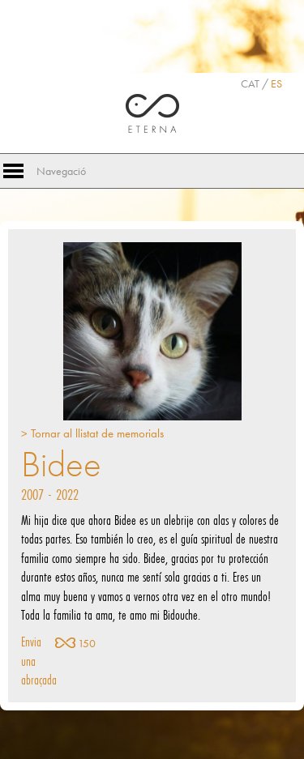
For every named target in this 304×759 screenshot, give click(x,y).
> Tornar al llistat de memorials (92, 434)
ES (276, 83)
